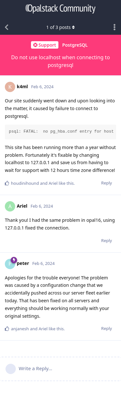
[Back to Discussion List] (6, 27)
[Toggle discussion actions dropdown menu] (114, 27)
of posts (60, 27)
